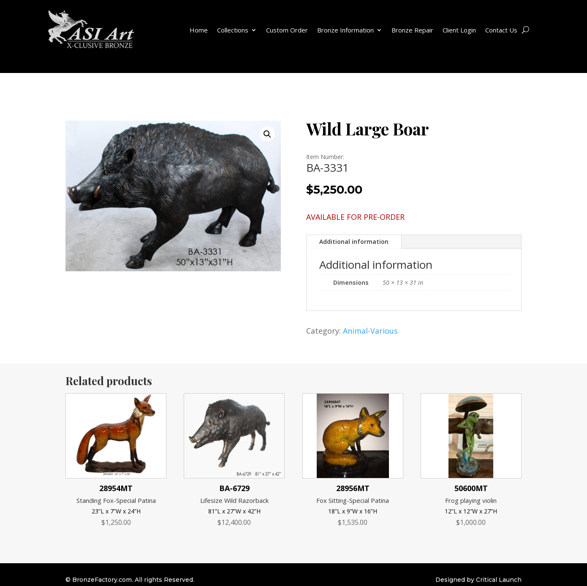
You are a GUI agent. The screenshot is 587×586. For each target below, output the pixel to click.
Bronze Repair (412, 30)
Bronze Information (345, 30)
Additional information (354, 242)
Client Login (459, 30)
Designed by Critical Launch (478, 579)
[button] (267, 134)
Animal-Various (370, 331)
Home (199, 30)
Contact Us (501, 30)
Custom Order (287, 30)
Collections (232, 30)
